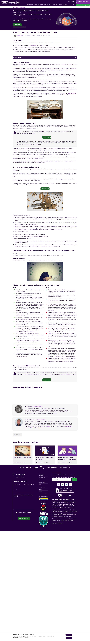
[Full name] (19, 487)
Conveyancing (22, 7)
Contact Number (29, 485)
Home (14, 7)
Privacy (29, 512)
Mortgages (73, 474)
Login (69, 1)
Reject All (69, 637)
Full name (17, 485)
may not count (72, 93)
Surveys (64, 474)
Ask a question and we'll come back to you (23, 496)
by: (13, 35)
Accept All (69, 635)
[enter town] (61, 480)
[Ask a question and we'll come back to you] (24, 504)
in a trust (33, 45)
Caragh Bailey (20, 35)
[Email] (24, 492)
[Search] (67, 4)
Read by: (38, 35)
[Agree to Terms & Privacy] (16, 512)
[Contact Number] (29, 487)
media (48, 426)
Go (73, 4)
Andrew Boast (40, 419)
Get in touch (17, 24)
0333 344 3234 (83, 1)
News (17, 7)
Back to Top (17, 435)
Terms (24, 512)
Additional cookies (17, 637)
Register (73, 1)
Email (15, 490)
